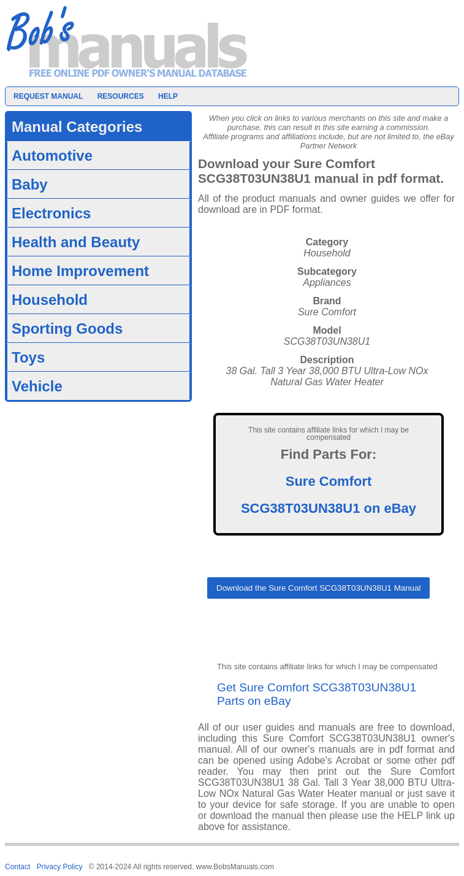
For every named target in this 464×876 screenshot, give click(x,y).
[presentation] (300, 635)
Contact (17, 867)
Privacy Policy (60, 867)
